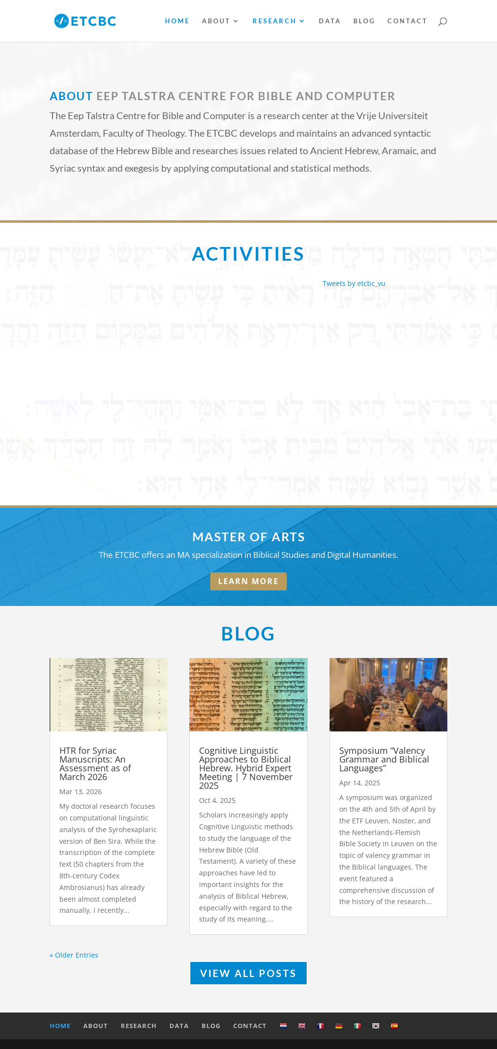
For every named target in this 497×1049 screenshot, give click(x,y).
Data (330, 21)
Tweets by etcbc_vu (354, 283)
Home (177, 21)
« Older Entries (74, 955)
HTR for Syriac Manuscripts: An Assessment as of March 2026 (95, 763)
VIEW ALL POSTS (248, 973)
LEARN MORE (248, 581)
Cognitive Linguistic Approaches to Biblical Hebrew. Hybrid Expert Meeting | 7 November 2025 (246, 768)
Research (275, 21)
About (216, 21)
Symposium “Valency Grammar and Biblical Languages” (384, 759)
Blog (364, 21)
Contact (407, 21)
